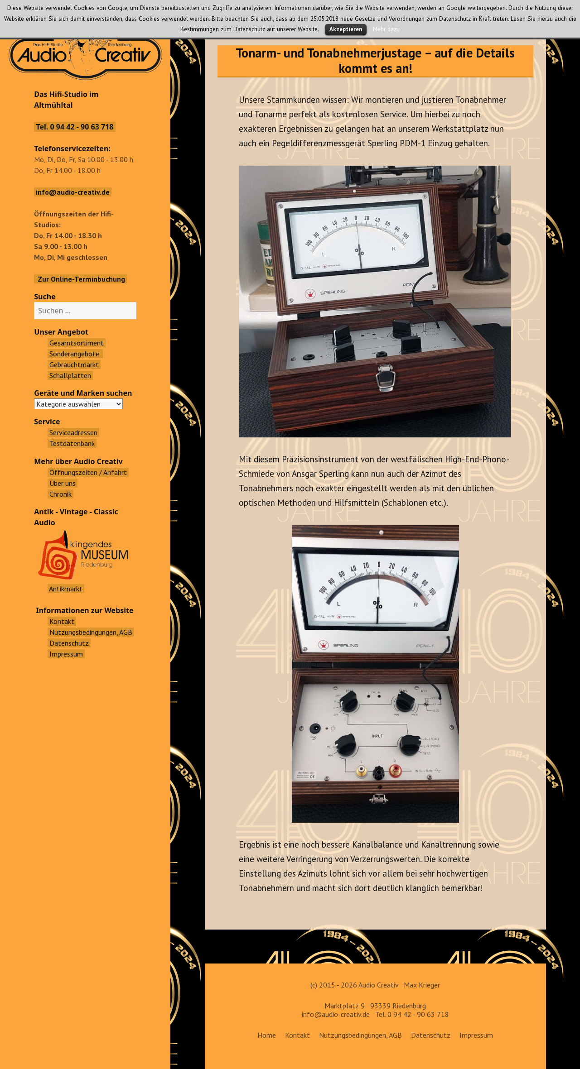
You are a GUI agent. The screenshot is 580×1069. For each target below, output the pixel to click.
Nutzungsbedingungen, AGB (360, 1035)
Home (266, 1035)
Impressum (476, 1035)
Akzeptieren (345, 29)
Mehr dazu (386, 29)
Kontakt (297, 1035)
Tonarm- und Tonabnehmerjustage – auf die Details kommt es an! (375, 60)
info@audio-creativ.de (336, 1014)
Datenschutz (430, 1035)
